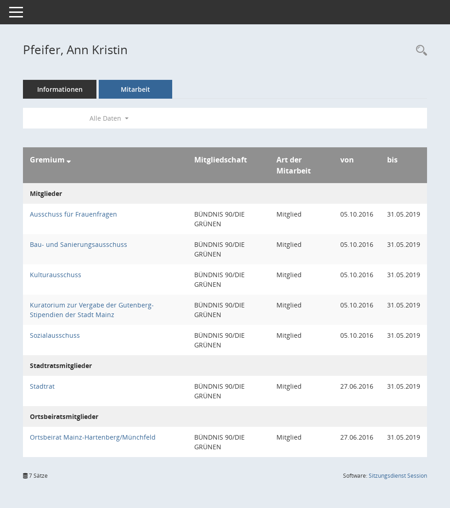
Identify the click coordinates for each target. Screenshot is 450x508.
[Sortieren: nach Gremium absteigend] (69, 160)
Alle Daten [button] (109, 118)
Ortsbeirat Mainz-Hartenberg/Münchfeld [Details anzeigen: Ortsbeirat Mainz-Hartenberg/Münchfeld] (93, 437)
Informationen (60, 89)
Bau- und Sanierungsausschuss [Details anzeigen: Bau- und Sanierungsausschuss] (78, 244)
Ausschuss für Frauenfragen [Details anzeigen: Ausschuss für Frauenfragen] (73, 214)
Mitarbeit (135, 89)
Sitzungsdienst (398, 476)
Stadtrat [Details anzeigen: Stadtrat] (42, 386)
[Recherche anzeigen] (419, 50)
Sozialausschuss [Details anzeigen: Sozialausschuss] (55, 335)
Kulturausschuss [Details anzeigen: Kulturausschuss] (55, 274)
